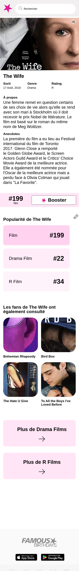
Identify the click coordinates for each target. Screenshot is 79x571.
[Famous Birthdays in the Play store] (52, 557)
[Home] (39, 542)
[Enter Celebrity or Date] (45, 9)
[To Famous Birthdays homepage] (7, 8)
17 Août (8, 87)
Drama (31, 87)
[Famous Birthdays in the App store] (26, 557)
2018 (17, 87)
